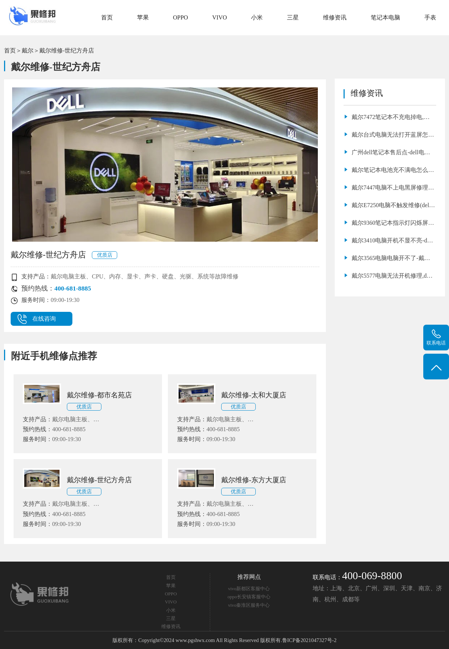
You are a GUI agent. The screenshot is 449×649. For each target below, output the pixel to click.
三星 (293, 17)
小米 (257, 17)
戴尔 (27, 50)
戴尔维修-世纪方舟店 (66, 50)
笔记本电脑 (385, 17)
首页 (107, 17)
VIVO (219, 17)
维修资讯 (334, 17)
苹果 (143, 17)
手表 (430, 17)
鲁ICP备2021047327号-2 (309, 640)
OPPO (180, 17)
